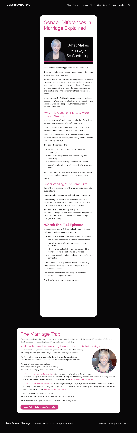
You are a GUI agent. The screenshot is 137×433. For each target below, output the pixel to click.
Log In (121, 5)
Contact (112, 5)
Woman (74, 5)
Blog (98, 5)
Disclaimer (102, 428)
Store (104, 5)
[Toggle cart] (129, 4)
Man (67, 5)
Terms (125, 428)
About (91, 5)
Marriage (83, 5)
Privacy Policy (115, 428)
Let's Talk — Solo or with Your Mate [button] (39, 412)
